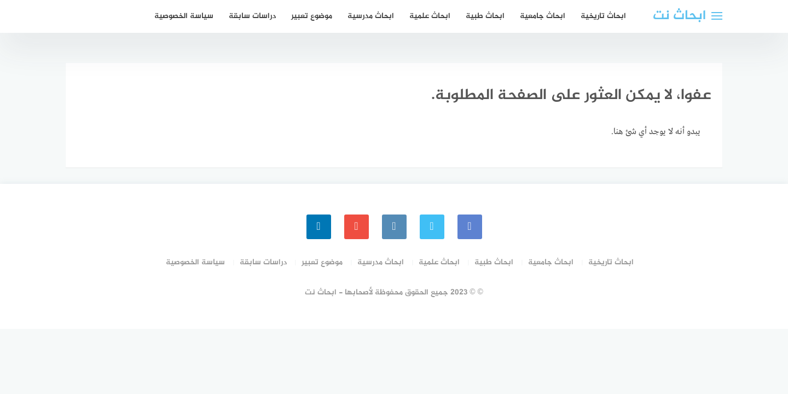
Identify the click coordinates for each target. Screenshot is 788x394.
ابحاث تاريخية (603, 16)
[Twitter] (432, 227)
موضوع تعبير (311, 16)
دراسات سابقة (252, 16)
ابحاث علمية (429, 16)
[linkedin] (318, 227)
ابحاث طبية (485, 16)
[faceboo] (469, 227)
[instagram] (394, 227)
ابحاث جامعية (542, 16)
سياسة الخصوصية (183, 16)
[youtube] (356, 227)
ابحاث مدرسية (370, 16)
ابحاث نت (679, 16)
